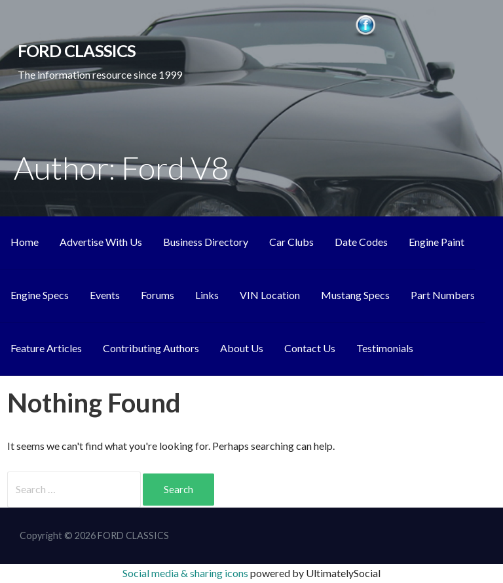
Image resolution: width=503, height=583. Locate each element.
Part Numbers (443, 295)
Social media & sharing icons (186, 573)
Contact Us (309, 348)
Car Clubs (291, 241)
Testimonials (384, 348)
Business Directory (205, 241)
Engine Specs (39, 295)
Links (207, 295)
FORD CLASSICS (77, 50)
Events (105, 295)
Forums (157, 295)
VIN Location (270, 295)
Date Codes (361, 241)
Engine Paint (436, 241)
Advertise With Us (101, 241)
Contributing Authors (151, 348)
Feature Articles (46, 348)
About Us (241, 348)
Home (24, 241)
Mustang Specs (355, 295)
